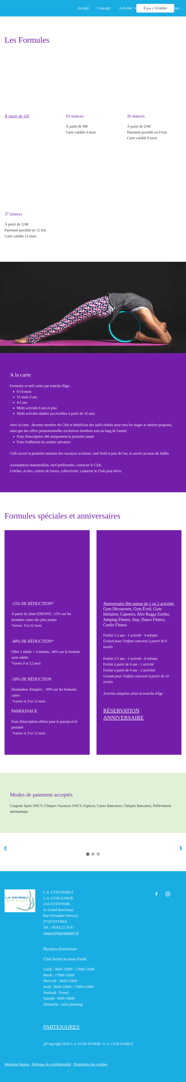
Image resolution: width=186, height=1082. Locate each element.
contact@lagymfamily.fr (61, 933)
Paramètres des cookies (90, 1064)
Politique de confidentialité (51, 1064)
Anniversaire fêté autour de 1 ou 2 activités (138, 603)
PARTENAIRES (61, 1027)
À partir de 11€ (17, 116)
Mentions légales (17, 1064)
